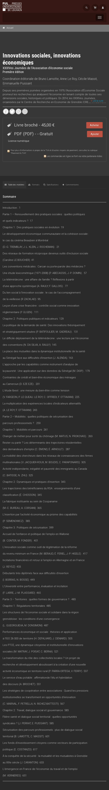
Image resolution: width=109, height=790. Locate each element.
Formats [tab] (34, 185)
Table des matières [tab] (14, 185)
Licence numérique (18, 141)
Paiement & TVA (18, 153)
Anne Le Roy (68, 79)
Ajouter (95, 134)
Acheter (94, 125)
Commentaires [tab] (70, 185)
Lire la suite (97, 101)
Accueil (10, 27)
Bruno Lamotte (48, 79)
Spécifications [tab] (51, 185)
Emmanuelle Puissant (17, 83)
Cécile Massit (87, 79)
